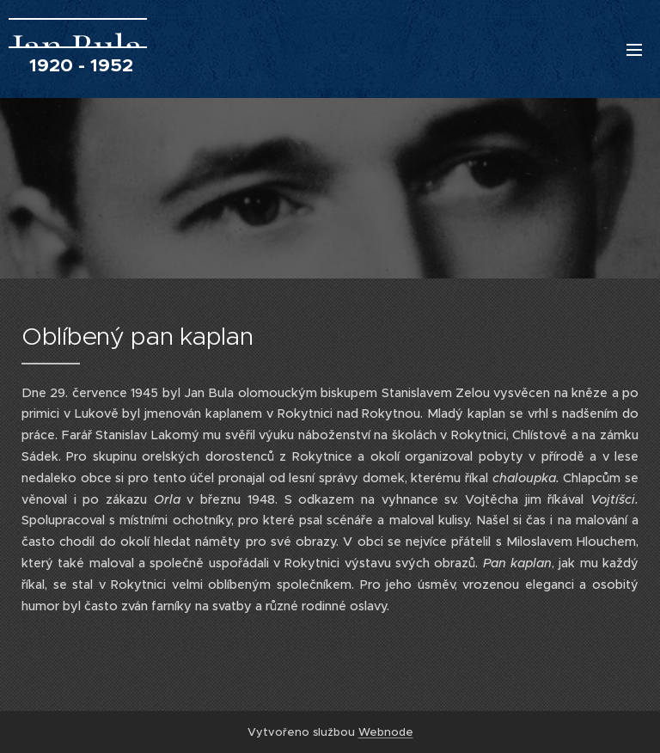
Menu (634, 50)
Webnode (385, 732)
